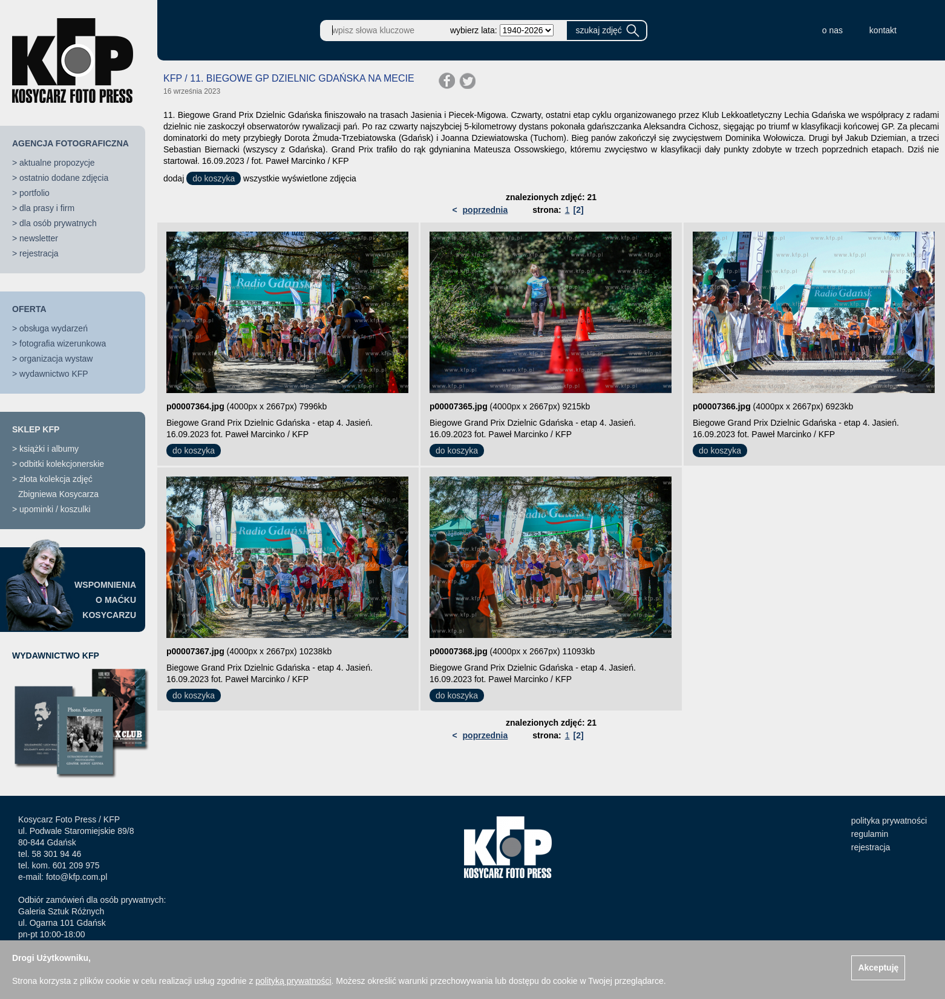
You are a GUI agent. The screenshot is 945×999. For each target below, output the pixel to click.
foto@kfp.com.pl (76, 877)
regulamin (869, 834)
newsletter (38, 238)
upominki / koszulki (55, 509)
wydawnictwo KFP (53, 374)
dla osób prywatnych (58, 223)
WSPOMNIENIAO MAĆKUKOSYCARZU (105, 600)
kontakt (883, 30)
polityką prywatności (293, 981)
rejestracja (39, 253)
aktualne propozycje (57, 163)
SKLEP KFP (35, 429)
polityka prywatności (889, 820)
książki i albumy (49, 449)
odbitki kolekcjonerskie (61, 464)
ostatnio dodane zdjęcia (63, 178)
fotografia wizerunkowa (62, 343)
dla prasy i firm (46, 208)
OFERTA (29, 309)
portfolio (34, 193)
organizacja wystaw (56, 358)
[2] (578, 210)
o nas (832, 30)
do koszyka (213, 178)
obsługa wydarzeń (53, 328)
